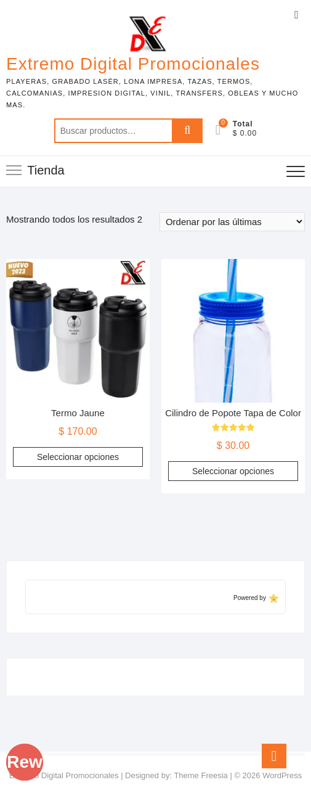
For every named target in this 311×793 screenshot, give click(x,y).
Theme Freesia (200, 775)
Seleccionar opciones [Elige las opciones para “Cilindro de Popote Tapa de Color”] (233, 471)
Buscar (187, 130)
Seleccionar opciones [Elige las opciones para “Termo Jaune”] (78, 457)
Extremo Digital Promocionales (133, 63)
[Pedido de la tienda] (232, 221)
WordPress (282, 775)
